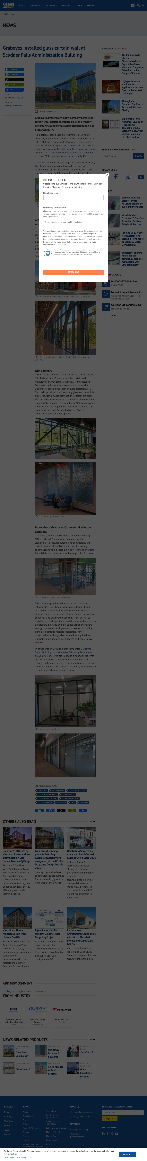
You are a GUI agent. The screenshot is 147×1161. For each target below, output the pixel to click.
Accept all (127, 1154)
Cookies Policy (9, 1158)
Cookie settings (21, 1158)
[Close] (107, 175)
